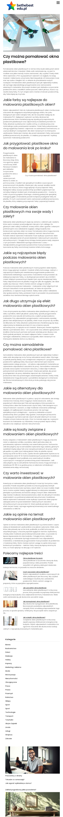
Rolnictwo (9, 697)
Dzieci (7, 652)
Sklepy (8, 701)
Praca (7, 686)
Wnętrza (8, 735)
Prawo (7, 690)
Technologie (10, 712)
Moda (7, 671)
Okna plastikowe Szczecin (33, 558)
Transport (9, 716)
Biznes (8, 644)
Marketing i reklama (13, 667)
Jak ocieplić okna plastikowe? (34, 617)
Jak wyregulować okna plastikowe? (36, 601)
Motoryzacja (10, 674)
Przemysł (9, 693)
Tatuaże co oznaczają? (14, 779)
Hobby (8, 660)
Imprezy (8, 663)
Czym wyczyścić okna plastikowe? (36, 572)
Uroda (7, 727)
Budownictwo (10, 648)
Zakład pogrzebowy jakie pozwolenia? (20, 789)
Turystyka (9, 720)
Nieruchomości (11, 678)
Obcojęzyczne (11, 682)
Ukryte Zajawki (11, 723)
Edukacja (8, 656)
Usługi (7, 731)
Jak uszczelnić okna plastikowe (34, 588)
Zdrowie (8, 738)
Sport (7, 705)
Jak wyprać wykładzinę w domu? (18, 783)
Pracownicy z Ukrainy (13, 776)
